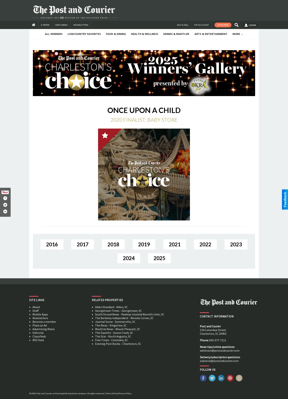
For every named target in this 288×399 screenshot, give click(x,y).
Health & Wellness (144, 34)
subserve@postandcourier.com (219, 361)
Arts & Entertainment (211, 34)
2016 (52, 244)
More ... (238, 34)
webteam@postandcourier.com (220, 350)
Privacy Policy (125, 393)
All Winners (53, 34)
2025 (159, 258)
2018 (113, 244)
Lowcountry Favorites (84, 34)
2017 (83, 244)
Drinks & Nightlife (176, 34)
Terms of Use (111, 393)
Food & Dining (116, 34)
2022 (205, 244)
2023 (236, 244)
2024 (129, 258)
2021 (175, 244)
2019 (144, 244)
